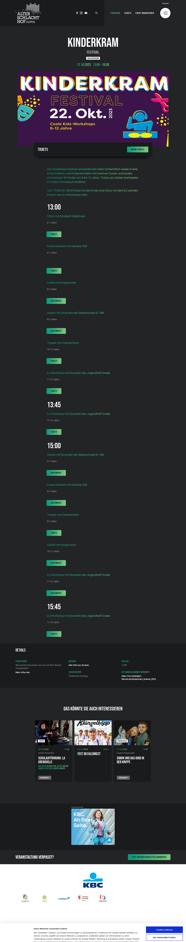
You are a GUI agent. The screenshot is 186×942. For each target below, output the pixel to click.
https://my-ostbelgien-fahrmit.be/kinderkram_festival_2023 (139, 677)
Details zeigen (137, 937)
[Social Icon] (77, 13)
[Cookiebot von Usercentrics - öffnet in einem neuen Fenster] (16, 937)
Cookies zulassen (164, 911)
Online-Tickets (137, 149)
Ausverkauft (56, 301)
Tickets (127, 13)
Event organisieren (144, 13)
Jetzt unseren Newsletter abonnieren (149, 857)
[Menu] (165, 13)
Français (165, 3)
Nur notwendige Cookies (164, 919)
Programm (115, 13)
